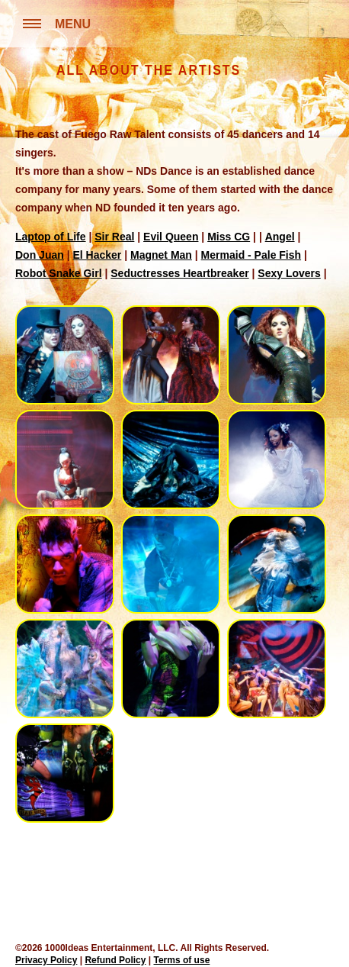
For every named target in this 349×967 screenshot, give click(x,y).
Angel (280, 236)
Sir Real (114, 236)
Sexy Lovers (289, 273)
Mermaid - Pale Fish (251, 255)
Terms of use (182, 960)
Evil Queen (170, 236)
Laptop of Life (50, 236)
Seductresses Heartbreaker (179, 273)
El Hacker (96, 255)
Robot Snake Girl (58, 273)
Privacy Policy (46, 960)
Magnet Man (161, 255)
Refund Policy (115, 960)
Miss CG (228, 236)
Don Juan (39, 255)
